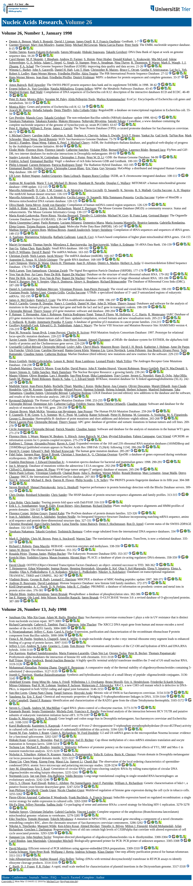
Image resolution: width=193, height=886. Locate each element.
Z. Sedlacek (16, 322)
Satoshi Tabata (116, 121)
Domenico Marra (93, 222)
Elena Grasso (17, 226)
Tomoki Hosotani (38, 819)
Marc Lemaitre (151, 473)
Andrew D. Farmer (71, 59)
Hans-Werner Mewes (43, 73)
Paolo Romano (50, 222)
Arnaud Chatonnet (99, 339)
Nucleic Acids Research (32, 22)
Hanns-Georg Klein (77, 350)
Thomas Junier (37, 553)
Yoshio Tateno (17, 52)
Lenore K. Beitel (64, 361)
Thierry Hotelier (38, 339)
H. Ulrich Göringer (45, 259)
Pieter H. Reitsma (121, 414)
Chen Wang (30, 761)
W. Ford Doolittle (88, 732)
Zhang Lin (15, 761)
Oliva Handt (16, 204)
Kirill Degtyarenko (20, 586)
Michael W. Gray (118, 215)
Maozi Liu (62, 761)
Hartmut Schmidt (93, 389)
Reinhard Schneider (38, 494)
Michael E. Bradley (38, 747)
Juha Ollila (180, 375)
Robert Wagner (31, 175)
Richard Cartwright (20, 624)
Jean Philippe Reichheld (23, 790)
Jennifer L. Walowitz (63, 747)
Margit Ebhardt (161, 386)
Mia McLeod (159, 59)
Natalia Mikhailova (62, 88)
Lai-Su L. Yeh (178, 69)
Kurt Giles (55, 339)
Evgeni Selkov (84, 88)
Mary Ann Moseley (42, 44)
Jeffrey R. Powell (46, 718)
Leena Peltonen (136, 350)
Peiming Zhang (47, 667)
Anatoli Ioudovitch (78, 229)
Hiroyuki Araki (83, 692)
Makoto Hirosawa (69, 121)
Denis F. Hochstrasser (112, 523)
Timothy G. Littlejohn (93, 215)
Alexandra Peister (45, 443)
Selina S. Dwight (110, 135)
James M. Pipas (45, 469)
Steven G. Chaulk (19, 708)
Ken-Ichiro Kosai (68, 826)
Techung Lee (17, 747)
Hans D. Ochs (163, 375)
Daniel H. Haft (64, 69)
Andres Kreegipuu (38, 594)
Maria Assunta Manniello (120, 222)
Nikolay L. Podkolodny (83, 571)
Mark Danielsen (61, 372)
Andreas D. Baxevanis (22, 583)
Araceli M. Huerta (20, 110)
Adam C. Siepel (52, 62)
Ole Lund (33, 597)
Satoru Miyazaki (71, 52)
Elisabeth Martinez (20, 368)
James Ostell (83, 41)
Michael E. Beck (41, 480)
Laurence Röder (138, 149)
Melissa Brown (56, 229)
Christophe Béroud (20, 311)
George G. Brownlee (21, 418)
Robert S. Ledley (19, 73)
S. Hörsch (71, 436)
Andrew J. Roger (39, 732)
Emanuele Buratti (19, 711)
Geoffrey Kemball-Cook (24, 325)
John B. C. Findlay (78, 586)
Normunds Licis (19, 775)
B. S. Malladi (143, 190)
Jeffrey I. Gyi (17, 646)
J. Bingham (51, 59)
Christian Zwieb (19, 255)
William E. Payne (40, 128)
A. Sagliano (16, 237)
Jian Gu (13, 248)
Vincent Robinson (128, 368)
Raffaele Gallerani (64, 237)
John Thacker (88, 624)
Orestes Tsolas (118, 653)
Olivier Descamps (139, 386)
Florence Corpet (19, 513)
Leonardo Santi (56, 226)
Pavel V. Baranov (19, 281)
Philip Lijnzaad (18, 164)
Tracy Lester (121, 375)
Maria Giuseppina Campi (24, 222)
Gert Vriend (163, 436)
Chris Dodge (16, 494)
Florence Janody (54, 149)
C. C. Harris (139, 314)
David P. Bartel (41, 252)
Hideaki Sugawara (93, 52)
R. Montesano (156, 314)
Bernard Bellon (118, 149)
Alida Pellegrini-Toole (81, 99)
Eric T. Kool (34, 696)
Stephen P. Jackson (68, 685)
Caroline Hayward (52, 350)
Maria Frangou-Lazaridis (74, 653)
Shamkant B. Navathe (91, 183)
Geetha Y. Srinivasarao (154, 69)
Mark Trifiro (123, 361)
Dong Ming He (41, 681)
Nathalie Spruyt (18, 811)
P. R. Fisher (43, 866)
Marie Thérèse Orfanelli (110, 403)
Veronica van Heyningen (61, 411)
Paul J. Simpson (69, 624)
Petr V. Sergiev (40, 281)
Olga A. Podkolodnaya (33, 571)
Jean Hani (42, 77)
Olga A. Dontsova (61, 281)
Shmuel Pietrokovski (43, 487)
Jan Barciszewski (98, 244)
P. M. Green (32, 414)
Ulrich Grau (32, 350)
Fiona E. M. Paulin (20, 638)
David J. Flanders (19, 142)
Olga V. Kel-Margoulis (132, 568)
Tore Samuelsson (36, 270)
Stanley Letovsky (19, 157)
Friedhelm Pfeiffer (69, 73)
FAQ (53, 877)
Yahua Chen (27, 248)
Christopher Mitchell (60, 840)
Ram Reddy (43, 248)
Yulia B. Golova (103, 754)
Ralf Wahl (36, 92)
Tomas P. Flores (104, 314)
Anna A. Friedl (60, 681)
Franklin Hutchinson (21, 462)
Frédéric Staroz (85, 403)
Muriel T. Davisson (84, 208)
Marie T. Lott (45, 183)
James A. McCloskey (21, 300)
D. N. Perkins (57, 586)
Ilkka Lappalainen (101, 375)
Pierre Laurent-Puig (21, 422)
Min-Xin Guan (36, 617)
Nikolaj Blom (17, 594)
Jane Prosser (85, 411)
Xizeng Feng (46, 761)
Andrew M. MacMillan (46, 708)
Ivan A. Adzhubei (19, 516)
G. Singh (68, 62)
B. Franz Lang (138, 215)
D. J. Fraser (27, 866)
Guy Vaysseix (108, 168)
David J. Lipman (64, 41)
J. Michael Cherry (20, 135)
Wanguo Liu (97, 350)
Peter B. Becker (137, 653)
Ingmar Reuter (59, 568)
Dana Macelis (41, 546)
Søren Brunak (59, 594)
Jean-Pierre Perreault (96, 289)
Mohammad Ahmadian (23, 667)
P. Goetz (67, 322)
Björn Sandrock (33, 660)
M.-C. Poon (66, 414)
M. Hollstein (123, 314)
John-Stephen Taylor (38, 837)
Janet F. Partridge (102, 783)
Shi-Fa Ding (16, 804)
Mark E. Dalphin (19, 538)
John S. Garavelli (42, 69)
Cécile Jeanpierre (19, 429)
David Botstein (48, 139)
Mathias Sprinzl (18, 229)
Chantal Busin (71, 473)
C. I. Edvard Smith (83, 379)
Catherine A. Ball (61, 135)
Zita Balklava (55, 775)
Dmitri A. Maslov (108, 263)
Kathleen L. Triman (21, 443)
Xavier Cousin (18, 339)
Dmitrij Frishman (83, 77)
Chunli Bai (90, 761)
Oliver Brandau (38, 375)
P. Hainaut (15, 314)
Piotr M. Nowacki (20, 332)
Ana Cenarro (119, 386)
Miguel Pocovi (73, 389)
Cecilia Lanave (76, 197)
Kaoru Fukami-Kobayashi (43, 52)
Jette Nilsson (48, 597)
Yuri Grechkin (40, 88)
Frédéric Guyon (43, 168)
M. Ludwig (81, 414)
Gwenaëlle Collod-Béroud (25, 346)
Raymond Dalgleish (21, 400)
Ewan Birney (65, 505)
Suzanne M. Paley (56, 99)
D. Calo (40, 190)
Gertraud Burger (158, 215)
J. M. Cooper (54, 190)
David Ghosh (17, 565)
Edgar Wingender (38, 568)
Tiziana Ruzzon (36, 226)
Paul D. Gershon (64, 740)
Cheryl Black (91, 346)
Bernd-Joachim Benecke (59, 660)
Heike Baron (102, 386)
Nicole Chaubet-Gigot (70, 790)
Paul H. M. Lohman (44, 685)
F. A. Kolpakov (58, 571)
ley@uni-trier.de (69, 881)
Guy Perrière (17, 117)
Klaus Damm (105, 851)
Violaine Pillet (98, 149)
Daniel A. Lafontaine (21, 289)
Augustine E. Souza (21, 259)
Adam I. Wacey (82, 325)
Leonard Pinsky (105, 361)
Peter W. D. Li (95, 157)
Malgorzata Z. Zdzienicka (97, 685)
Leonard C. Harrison (63, 579)
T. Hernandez (31, 314)
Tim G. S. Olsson (19, 783)
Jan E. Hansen (17, 597)
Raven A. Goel (66, 443)
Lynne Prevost (56, 332)
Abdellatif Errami (19, 681)
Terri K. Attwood (19, 480)
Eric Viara (92, 168)
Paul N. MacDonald (172, 368)
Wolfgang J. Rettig (62, 851)
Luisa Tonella (70, 523)
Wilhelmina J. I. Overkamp (87, 681)
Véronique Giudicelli (48, 473)
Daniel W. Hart (87, 303)
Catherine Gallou (64, 403)
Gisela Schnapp (18, 851)
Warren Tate (83, 538)
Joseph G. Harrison (20, 674)
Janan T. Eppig (38, 208)
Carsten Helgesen (39, 164)
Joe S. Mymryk (18, 465)
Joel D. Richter (84, 740)
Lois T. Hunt (81, 69)
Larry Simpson (18, 263)
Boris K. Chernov (125, 754)
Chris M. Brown (41, 538)
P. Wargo (154, 62)
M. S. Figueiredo (177, 414)
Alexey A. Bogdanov (86, 281)
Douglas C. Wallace (118, 183)
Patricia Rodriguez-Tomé (67, 164)
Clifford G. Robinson (22, 469)
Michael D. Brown (65, 183)
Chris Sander (59, 494)
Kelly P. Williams (19, 252)
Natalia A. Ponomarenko (77, 754)
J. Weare (33, 436)
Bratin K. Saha (61, 379)
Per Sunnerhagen (80, 783)
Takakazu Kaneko (46, 121)
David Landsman (48, 583)
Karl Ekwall (38, 783)
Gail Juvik (161, 135)
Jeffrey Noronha (35, 804)
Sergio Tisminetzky (43, 711)
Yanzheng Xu (17, 696)
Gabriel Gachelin (65, 811)
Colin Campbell (18, 700)
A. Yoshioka (158, 414)
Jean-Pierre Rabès (40, 386)
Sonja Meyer (33, 204)
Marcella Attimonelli (21, 190)
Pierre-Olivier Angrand (23, 797)
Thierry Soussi (126, 303)
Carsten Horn (38, 229)
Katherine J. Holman (156, 346)
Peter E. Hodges (19, 128)
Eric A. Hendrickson (136, 681)
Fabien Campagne (144, 436)
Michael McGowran (85, 44)
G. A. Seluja (34, 62)
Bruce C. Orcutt (129, 69)
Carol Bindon (17, 840)
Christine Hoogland (21, 523)
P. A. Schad (27, 66)
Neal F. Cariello (18, 303)
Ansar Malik (169, 473)
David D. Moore (43, 368)
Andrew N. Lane (37, 646)
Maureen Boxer (109, 346)
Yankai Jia (147, 135)
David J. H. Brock (132, 346)
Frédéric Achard (19, 161)
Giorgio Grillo (56, 292)
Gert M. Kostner (32, 389)
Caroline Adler (41, 135)
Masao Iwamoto (59, 557)
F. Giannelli (16, 414)
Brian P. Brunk (50, 454)
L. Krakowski (141, 59)
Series (44, 877)
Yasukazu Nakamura (21, 121)
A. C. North (40, 586)
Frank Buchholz (78, 797)
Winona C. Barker (20, 69)
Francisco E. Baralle (87, 711)
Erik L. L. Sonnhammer (23, 505)
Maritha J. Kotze (83, 386)
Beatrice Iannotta (147, 222)
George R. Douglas (41, 303)
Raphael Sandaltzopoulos (42, 653)
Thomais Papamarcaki (162, 653)
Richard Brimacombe (113, 281)
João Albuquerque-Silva (23, 859)
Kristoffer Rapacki (69, 597)
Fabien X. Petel (57, 142)
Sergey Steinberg (101, 229)
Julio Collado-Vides (85, 110)
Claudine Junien (33, 354)
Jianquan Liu (17, 837)
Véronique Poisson (70, 289)
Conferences (19, 877)
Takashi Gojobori (116, 52)
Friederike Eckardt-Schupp (167, 681)
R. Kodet (30, 322)
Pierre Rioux (48, 215)
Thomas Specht (42, 244)
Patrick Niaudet (65, 429)
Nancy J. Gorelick (65, 303)
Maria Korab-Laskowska (24, 215)
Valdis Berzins (74, 775)
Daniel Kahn (56, 513)
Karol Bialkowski (19, 725)
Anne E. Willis (68, 638)
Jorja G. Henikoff (67, 487)
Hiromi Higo (78, 557)
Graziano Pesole (19, 292)
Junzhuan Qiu (17, 617)
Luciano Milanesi (70, 222)
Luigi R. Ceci (85, 237)
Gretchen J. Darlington (38, 829)
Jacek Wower (55, 255)
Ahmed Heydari (90, 826)
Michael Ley (53, 881)
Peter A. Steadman (102, 62)
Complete (88, 877)
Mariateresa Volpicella (38, 237)
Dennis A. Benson (20, 41)
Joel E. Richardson (60, 208)
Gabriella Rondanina (172, 222)
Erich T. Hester (131, 135)
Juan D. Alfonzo (86, 263)
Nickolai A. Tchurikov (22, 754)
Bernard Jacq (157, 149)
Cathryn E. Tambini (46, 624)
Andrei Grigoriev (51, 175)
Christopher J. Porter (72, 157)
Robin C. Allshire (58, 783)
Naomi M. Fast (18, 732)
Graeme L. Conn (58, 646)
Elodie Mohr (16, 149)
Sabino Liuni (38, 292)
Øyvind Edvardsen (120, 436)
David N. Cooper (19, 451)
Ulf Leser (14, 175)
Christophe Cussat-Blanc (69, 168)
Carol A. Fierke (63, 631)
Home (6, 877)
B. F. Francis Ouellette (106, 41)
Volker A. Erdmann (122, 244)
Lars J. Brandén (59, 375)
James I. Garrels (62, 128)
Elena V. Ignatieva (158, 568)
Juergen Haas (32, 454)
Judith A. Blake (18, 208)
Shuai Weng (30, 139)
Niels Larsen (37, 255)
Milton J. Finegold (136, 826)
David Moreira (18, 848)
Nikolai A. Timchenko (22, 826)
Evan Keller (62, 368)
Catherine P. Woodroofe (52, 797)
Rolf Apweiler (36, 84)
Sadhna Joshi (54, 804)
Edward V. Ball (40, 451)
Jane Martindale (36, 840)
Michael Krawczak (62, 451)
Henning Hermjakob (82, 568)
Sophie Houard (49, 859)
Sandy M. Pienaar (20, 379)
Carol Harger (17, 59)
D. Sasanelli (111, 190)
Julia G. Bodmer (91, 473)
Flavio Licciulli (93, 190)
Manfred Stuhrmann (161, 389)
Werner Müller (111, 473)
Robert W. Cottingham (45, 157)
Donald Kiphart (122, 59)
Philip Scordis (83, 480)
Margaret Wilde (47, 826)
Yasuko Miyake (53, 389)
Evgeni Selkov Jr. (19, 88)
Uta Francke (16, 350)
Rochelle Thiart (62, 386)
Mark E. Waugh (170, 62)
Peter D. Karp (17, 99)
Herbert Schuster (137, 389)
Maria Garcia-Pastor (111, 44)
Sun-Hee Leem (18, 692)
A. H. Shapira (181, 190)
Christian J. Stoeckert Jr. (75, 454)
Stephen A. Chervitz (86, 135)
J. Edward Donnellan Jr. (49, 462)
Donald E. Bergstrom (71, 667)
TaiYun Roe (176, 135)
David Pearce (79, 368)
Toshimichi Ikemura (70, 531)
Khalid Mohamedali (161, 826)
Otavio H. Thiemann (62, 263)
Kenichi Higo (17, 557)
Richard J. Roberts (20, 546)
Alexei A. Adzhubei (44, 516)
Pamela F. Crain (45, 300)
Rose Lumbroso (84, 361)
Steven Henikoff (19, 487)
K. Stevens (126, 190)
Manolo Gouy (34, 117)
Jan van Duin (38, 775)
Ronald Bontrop (131, 473)
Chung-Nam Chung (40, 692)
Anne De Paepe (180, 346)
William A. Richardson (128, 783)
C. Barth (14, 866)
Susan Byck (39, 332)
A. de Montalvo (73, 190)
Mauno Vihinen (18, 375)
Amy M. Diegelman (21, 768)
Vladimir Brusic (19, 579)
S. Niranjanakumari (21, 631)
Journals (34, 877)
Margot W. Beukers (51, 436)
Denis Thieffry (62, 110)
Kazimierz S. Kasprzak (46, 725)
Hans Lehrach (72, 175)
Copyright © (8, 881)
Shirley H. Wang (39, 263)
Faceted (75, 877)
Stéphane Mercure (47, 289)
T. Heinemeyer (18, 568)
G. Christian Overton (104, 454)
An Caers (37, 274)
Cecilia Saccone (162, 190)
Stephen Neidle (66, 516)
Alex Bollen (66, 859)
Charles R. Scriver (78, 332)
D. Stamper (82, 62)
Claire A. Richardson (63, 732)
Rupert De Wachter (73, 274)
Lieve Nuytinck (116, 350)
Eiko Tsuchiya (17, 819)
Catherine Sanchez (77, 149)
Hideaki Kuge (17, 740)
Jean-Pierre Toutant (75, 339)
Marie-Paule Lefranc (21, 473)
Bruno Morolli (114, 681)
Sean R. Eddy (47, 505)
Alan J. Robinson (51, 314)
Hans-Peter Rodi (39, 851)
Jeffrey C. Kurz (43, 631)
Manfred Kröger (19, 92)
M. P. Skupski (34, 59)
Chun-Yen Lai (99, 653)
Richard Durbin (102, 505)
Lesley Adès (74, 346)
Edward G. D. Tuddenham (56, 325)
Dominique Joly (43, 403)
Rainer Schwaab (99, 414)
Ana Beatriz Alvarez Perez (163, 350)
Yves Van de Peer (19, 274)
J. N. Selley (101, 480)
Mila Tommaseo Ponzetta (118, 197)
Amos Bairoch (18, 84)
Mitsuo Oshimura (19, 685)
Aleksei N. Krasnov (49, 754)
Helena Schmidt (115, 389)
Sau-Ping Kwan (79, 375)
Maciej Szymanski (20, 244)
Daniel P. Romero (40, 700)
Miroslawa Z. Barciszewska (70, 244)
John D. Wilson (106, 303)
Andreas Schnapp (85, 851)
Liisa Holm (16, 502)
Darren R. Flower (63, 480)
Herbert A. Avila (130, 263)
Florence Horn (34, 149)
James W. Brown (19, 550)
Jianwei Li (76, 761)
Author (100, 877)
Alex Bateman (82, 505)
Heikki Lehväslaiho (40, 361)
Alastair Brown (18, 411)
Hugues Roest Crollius (95, 175)
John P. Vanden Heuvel (102, 368)
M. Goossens (141, 414)
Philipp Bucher (57, 553)
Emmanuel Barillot (41, 161)
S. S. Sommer (49, 414)
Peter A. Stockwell (63, 538)
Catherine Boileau (56, 354)
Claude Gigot (48, 790)
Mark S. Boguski (42, 41)
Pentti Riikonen (41, 379)
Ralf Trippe (16, 660)
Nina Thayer (122, 62)
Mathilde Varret (18, 386)
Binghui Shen (75, 617)
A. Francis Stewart (100, 797)
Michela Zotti (65, 711)
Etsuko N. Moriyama (21, 718)
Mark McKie (37, 411)
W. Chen (102, 436)
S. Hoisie (89, 59)
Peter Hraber (104, 59)
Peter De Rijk (52, 274)
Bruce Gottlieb (18, 361)
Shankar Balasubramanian (49, 674)
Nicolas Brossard (67, 215)
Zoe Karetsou (17, 653)
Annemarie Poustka (49, 322)
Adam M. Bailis (56, 617)
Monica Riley (35, 99)
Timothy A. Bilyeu (112, 826)
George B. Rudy (40, 579)
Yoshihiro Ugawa (37, 557)
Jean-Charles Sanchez (47, 523)
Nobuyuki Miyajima (94, 121)
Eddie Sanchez (41, 372)
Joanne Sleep (64, 44)
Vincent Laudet (86, 811)
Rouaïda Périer (18, 553)
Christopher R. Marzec (104, 69)
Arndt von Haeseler (54, 204)
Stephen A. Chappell (45, 638)
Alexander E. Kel (106, 568)
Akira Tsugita (89, 73)
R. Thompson (139, 62)
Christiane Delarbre (41, 811)
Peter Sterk (131, 44)
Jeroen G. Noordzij (141, 375)
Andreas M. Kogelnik (22, 183)
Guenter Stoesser (19, 44)
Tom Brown (77, 646)
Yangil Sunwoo (63, 692)
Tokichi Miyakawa (61, 819)
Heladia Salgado (42, 110)
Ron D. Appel (135, 523)
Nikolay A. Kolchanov (112, 571)
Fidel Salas (15, 454)
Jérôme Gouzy (38, 513)
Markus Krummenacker (110, 99)
